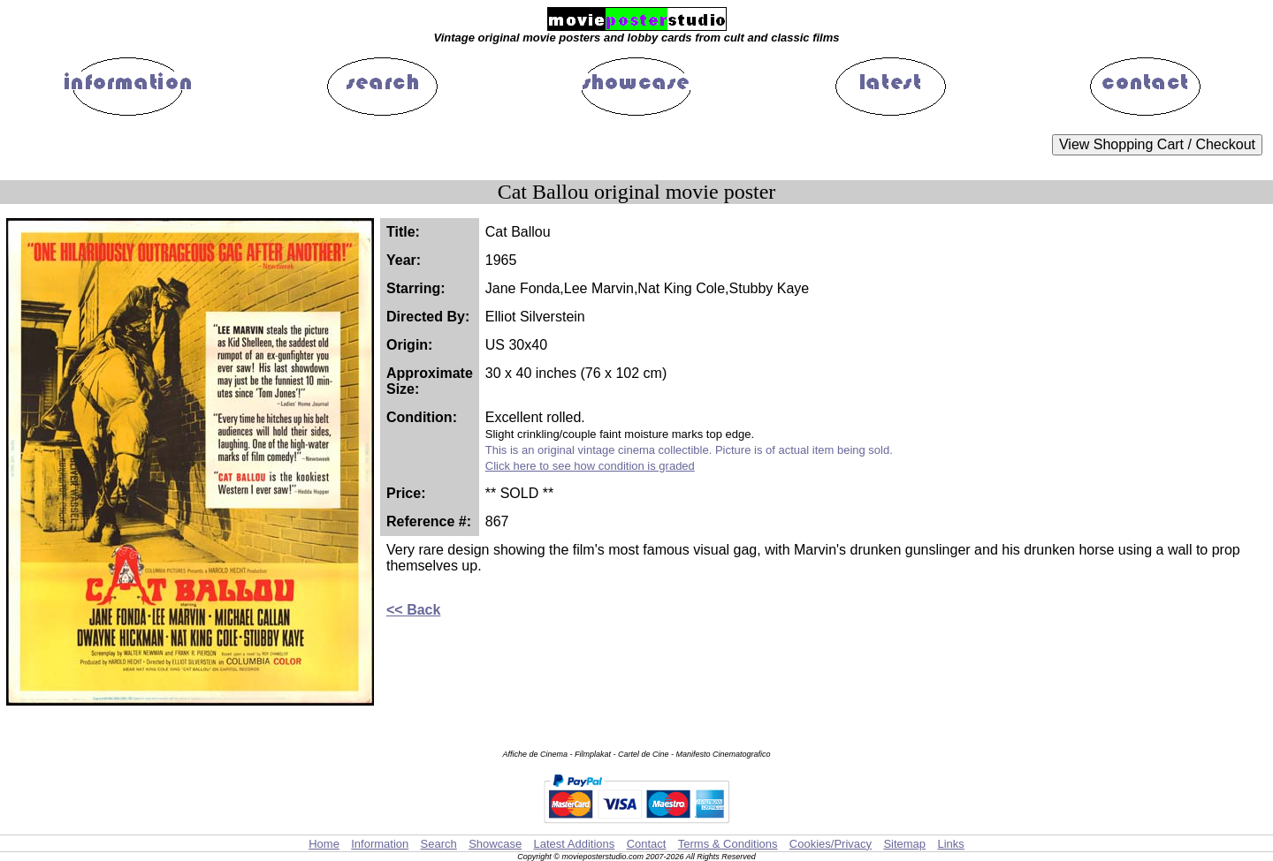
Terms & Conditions (728, 843)
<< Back (413, 609)
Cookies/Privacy (830, 843)
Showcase (495, 843)
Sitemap (904, 843)
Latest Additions (573, 843)
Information (379, 843)
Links (950, 843)
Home (324, 843)
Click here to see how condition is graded (590, 465)
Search (439, 843)
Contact (647, 843)
